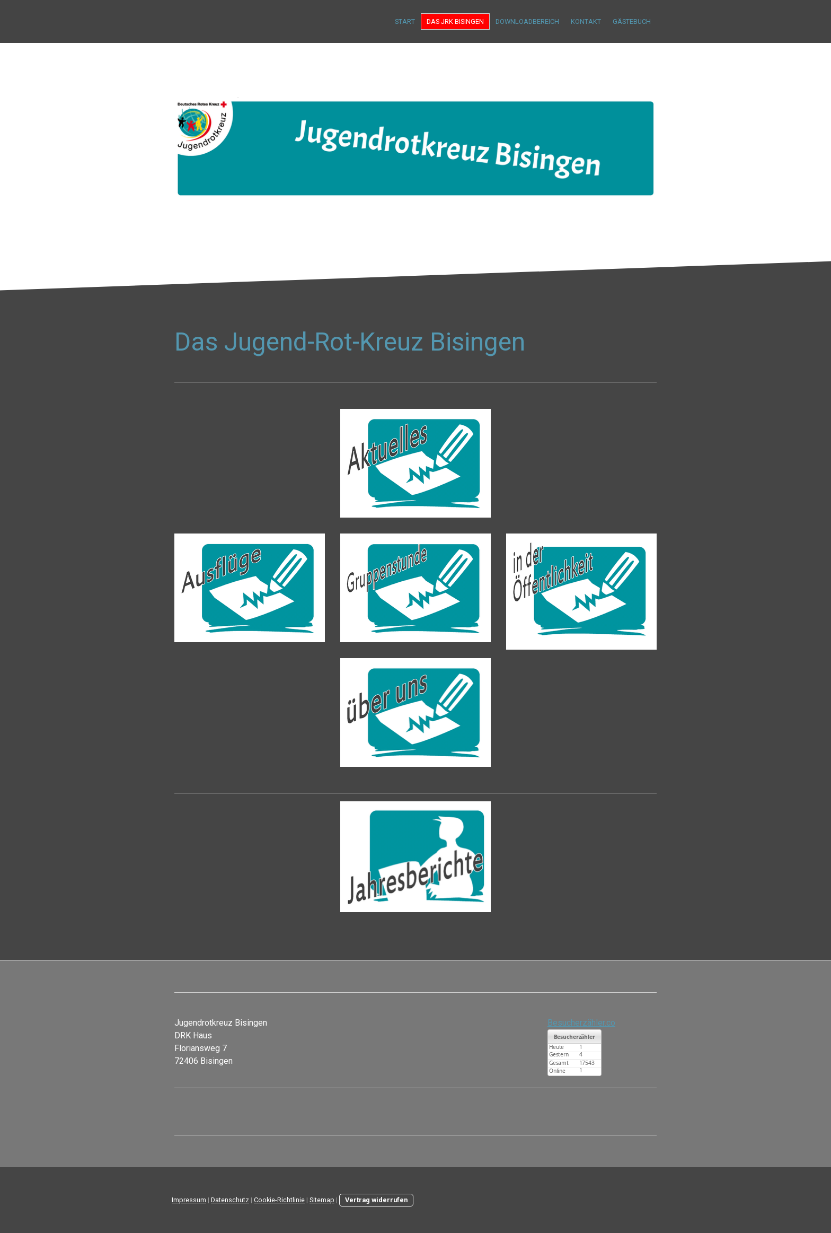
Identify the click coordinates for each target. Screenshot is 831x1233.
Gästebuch (632, 21)
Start (405, 21)
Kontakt (586, 21)
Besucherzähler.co (581, 1023)
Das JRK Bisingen (455, 21)
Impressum (189, 1200)
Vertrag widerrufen (376, 1200)
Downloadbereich (527, 21)
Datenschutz (230, 1200)
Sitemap (322, 1200)
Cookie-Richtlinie (279, 1200)
